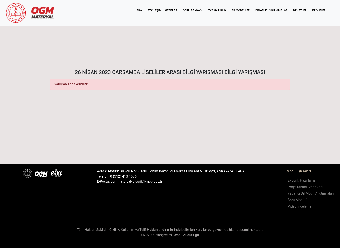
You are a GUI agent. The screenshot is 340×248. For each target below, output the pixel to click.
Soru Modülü (297, 200)
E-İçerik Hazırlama (302, 180)
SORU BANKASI (192, 10)
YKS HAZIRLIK (217, 10)
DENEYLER (300, 10)
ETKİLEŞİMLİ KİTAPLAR (162, 10)
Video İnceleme (300, 206)
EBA (139, 10)
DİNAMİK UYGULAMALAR (271, 10)
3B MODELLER (241, 10)
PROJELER (319, 10)
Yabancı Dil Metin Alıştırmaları (311, 193)
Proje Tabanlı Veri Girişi (305, 187)
